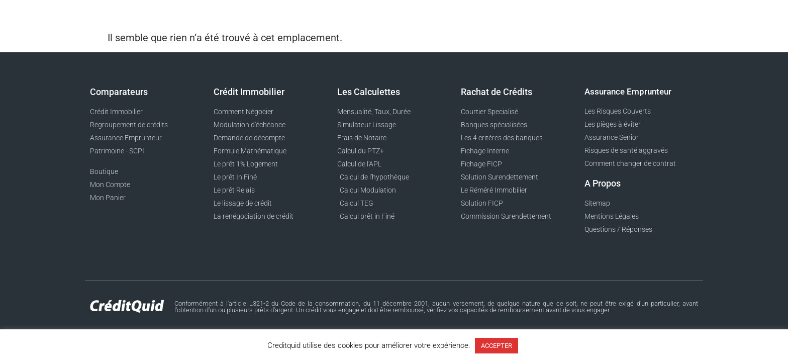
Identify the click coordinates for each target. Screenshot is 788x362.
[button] (698, 15)
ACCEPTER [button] (496, 345)
